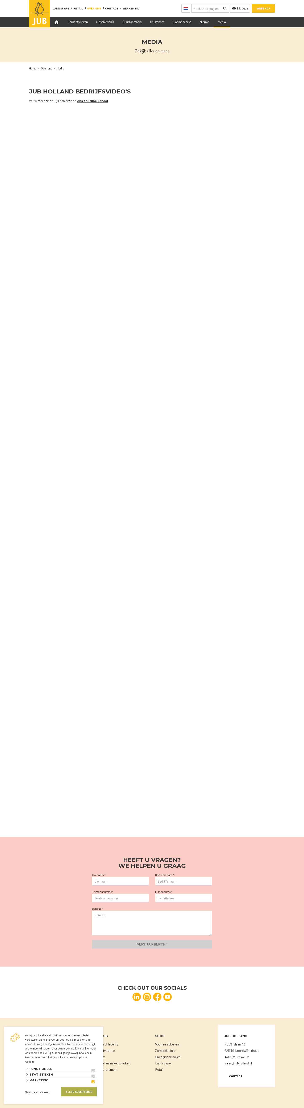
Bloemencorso (182, 22)
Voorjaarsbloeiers (167, 1044)
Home (56, 22)
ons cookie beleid (36, 1053)
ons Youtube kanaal (92, 101)
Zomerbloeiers (165, 1050)
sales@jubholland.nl (238, 1063)
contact (111, 8)
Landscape (61, 8)
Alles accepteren (79, 1091)
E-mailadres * (163, 892)
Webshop (263, 8)
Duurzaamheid (132, 22)
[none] (225, 8)
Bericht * (97, 908)
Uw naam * (99, 875)
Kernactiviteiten (78, 22)
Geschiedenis (105, 22)
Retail (78, 8)
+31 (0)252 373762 (237, 1057)
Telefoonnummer (102, 892)
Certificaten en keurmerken (111, 1063)
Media (222, 22)
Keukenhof (157, 22)
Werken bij (131, 8)
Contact (235, 1076)
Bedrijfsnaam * (164, 875)
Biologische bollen (168, 1057)
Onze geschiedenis (105, 1044)
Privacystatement (105, 1069)
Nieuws (204, 22)
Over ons (94, 8)
